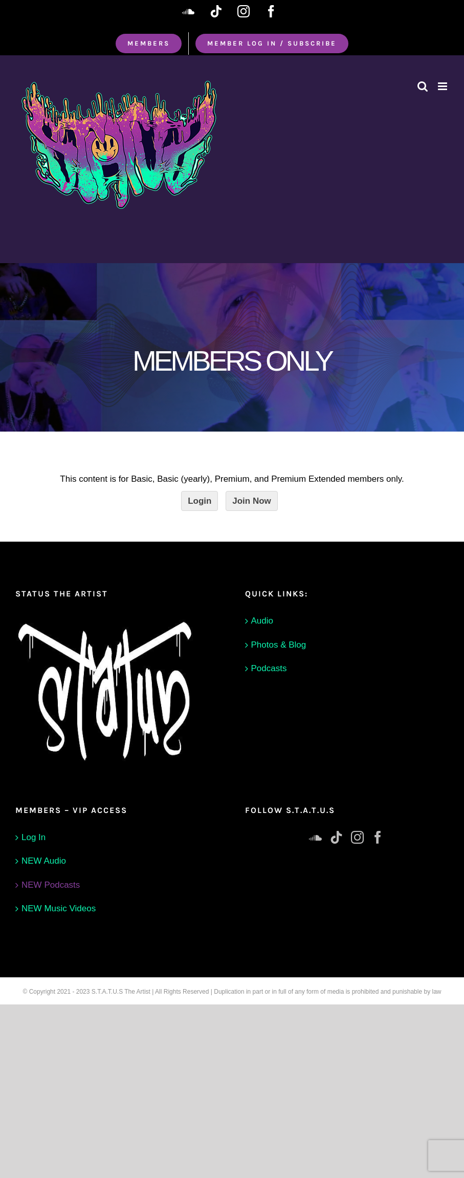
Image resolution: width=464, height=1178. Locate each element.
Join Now (251, 501)
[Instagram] (357, 837)
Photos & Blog (278, 645)
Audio (262, 621)
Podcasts (269, 668)
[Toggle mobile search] (422, 86)
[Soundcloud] (315, 837)
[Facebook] (377, 837)
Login (199, 501)
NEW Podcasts (50, 885)
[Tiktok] (336, 837)
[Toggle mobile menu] (443, 86)
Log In (33, 837)
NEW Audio (43, 861)
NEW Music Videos (58, 908)
